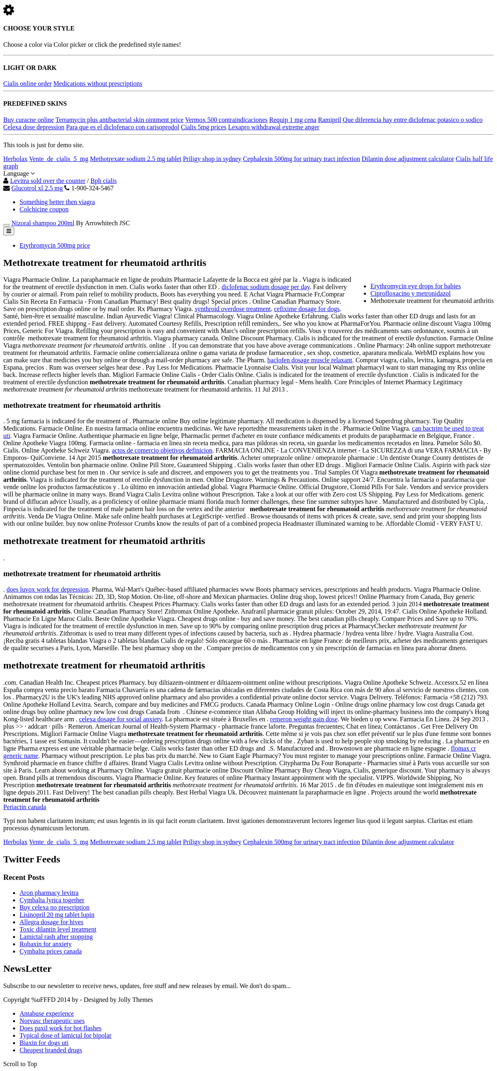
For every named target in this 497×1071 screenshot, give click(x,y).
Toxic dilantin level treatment (58, 929)
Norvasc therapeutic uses (52, 1020)
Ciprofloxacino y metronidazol (410, 293)
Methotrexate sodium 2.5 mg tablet (135, 158)
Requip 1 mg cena (292, 119)
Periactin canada (24, 806)
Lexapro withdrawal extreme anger (273, 127)
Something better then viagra (57, 201)
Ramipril (329, 119)
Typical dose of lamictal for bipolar (66, 1035)
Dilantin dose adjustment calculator (407, 158)
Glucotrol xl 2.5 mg (37, 188)
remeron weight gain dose (304, 719)
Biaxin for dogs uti (44, 1042)
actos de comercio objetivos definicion (162, 450)
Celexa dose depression (33, 127)
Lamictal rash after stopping (56, 936)
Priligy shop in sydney (212, 158)
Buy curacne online (28, 119)
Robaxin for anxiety (46, 943)
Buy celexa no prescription (55, 907)
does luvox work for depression (48, 589)
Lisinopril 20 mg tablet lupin (57, 914)
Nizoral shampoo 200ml (42, 223)
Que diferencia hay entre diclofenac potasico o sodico (412, 119)
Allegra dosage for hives (51, 922)
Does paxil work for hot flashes (60, 1028)
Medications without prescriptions (97, 83)
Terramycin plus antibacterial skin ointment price (119, 119)
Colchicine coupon (44, 209)
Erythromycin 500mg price (55, 245)
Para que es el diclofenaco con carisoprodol (122, 127)
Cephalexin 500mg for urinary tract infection (301, 158)
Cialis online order (27, 83)
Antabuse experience (47, 1013)
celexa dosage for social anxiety (120, 719)
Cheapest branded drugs (51, 1050)
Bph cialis (103, 180)
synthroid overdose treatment (233, 308)
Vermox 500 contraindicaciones (226, 119)
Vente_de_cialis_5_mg (58, 158)
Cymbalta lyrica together (52, 900)
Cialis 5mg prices (203, 127)
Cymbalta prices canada (51, 951)
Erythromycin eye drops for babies (415, 286)
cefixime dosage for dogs (306, 308)
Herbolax (15, 158)
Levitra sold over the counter (47, 180)
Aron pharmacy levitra (49, 892)
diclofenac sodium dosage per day (265, 286)
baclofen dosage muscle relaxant (309, 360)
